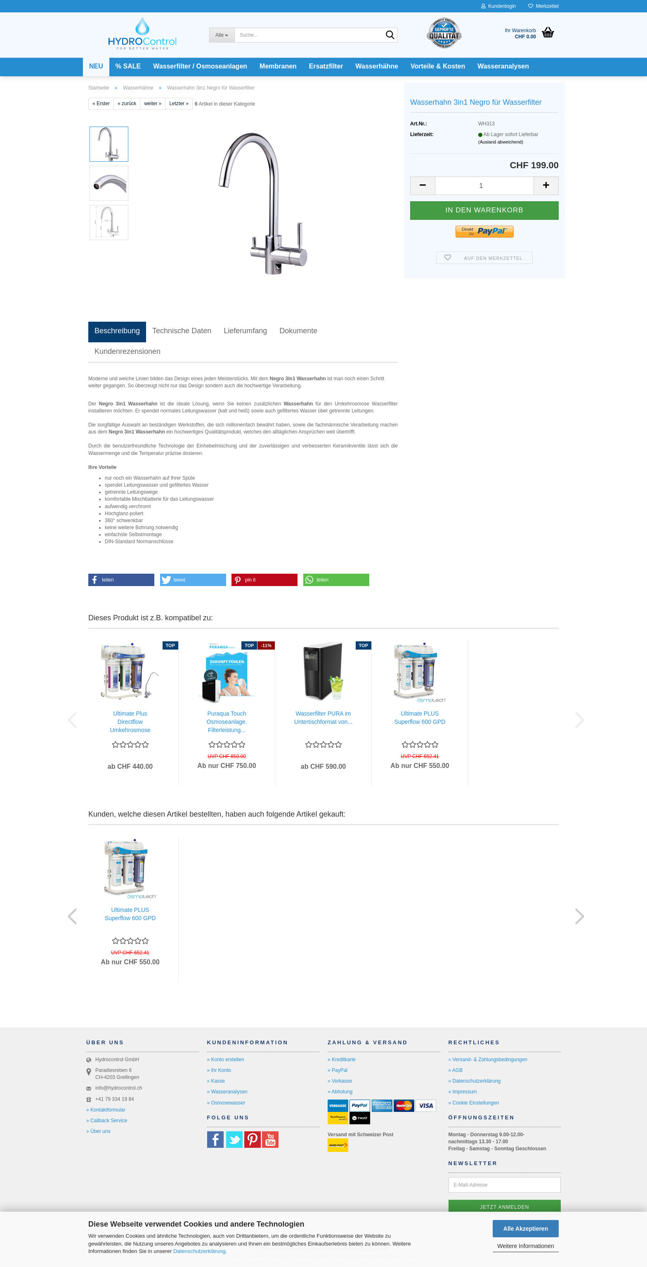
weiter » (152, 103)
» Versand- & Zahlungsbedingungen (488, 1059)
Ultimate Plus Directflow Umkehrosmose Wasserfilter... (130, 722)
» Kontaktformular (105, 1110)
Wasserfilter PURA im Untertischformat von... (323, 717)
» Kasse (216, 1081)
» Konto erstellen (225, 1059)
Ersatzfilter (326, 66)
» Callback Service (106, 1120)
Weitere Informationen (525, 1246)
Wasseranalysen (503, 66)
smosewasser (230, 1103)
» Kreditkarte (342, 1059)
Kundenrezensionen (127, 351)
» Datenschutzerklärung (475, 1081)
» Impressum (463, 1092)
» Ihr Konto (219, 1070)
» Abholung (340, 1092)
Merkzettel (543, 6)
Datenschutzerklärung (199, 1251)
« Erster (101, 103)
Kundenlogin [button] (498, 6)
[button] (422, 186)
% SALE (128, 66)
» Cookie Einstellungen (474, 1103)
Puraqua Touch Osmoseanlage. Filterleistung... (226, 721)
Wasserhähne (377, 66)
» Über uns (98, 1131)
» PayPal (337, 1070)
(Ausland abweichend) (500, 141)
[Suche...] (221, 35)
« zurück (127, 103)
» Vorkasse (340, 1081)
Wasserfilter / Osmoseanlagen (200, 66)
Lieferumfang (245, 331)
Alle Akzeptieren (525, 1228)
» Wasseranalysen (227, 1092)
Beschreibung (117, 331)
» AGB (456, 1070)
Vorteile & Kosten (438, 66)
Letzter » (179, 103)
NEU (96, 66)
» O (211, 1103)
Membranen (278, 66)
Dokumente (298, 331)
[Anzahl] (484, 186)
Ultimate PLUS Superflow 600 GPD (420, 717)
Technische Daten (181, 331)
